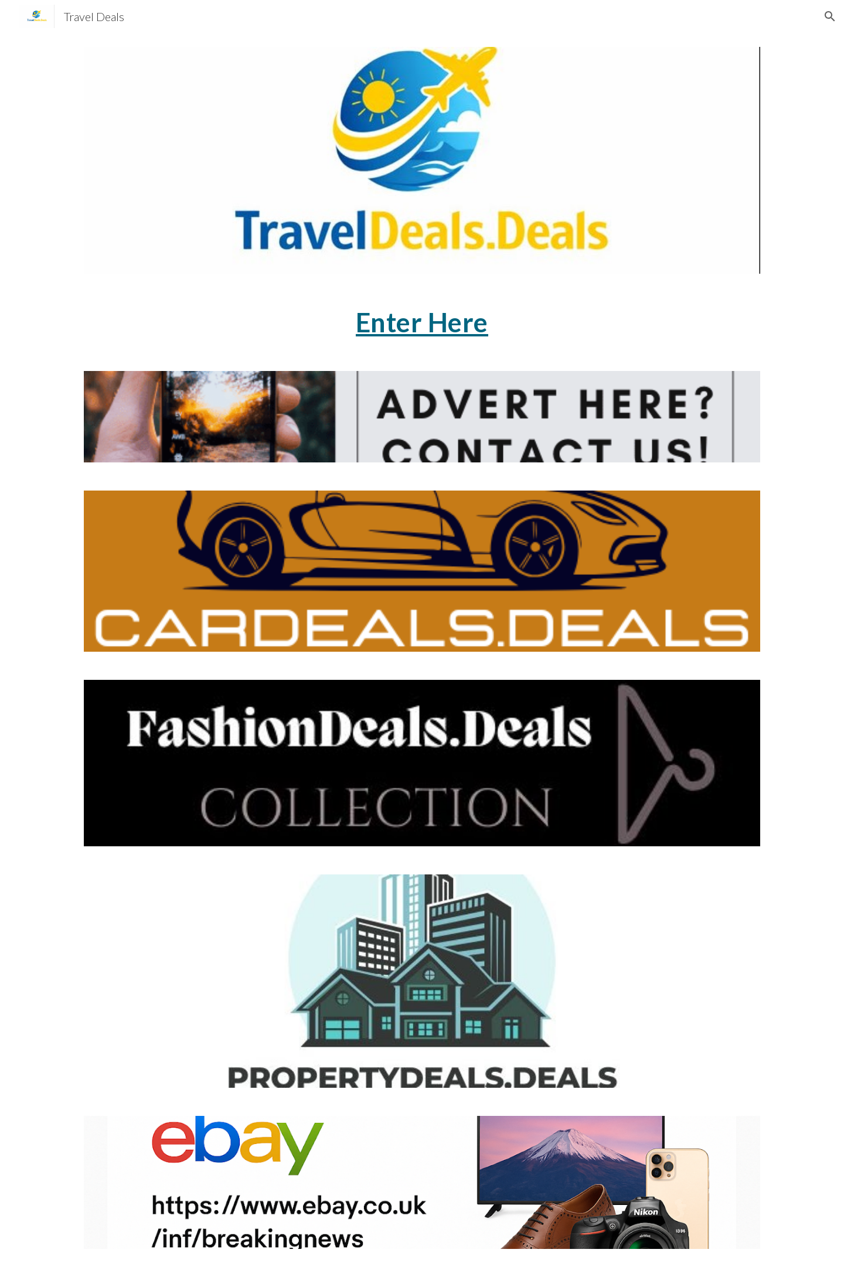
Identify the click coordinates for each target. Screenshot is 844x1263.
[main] (422, 322)
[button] (830, 16)
